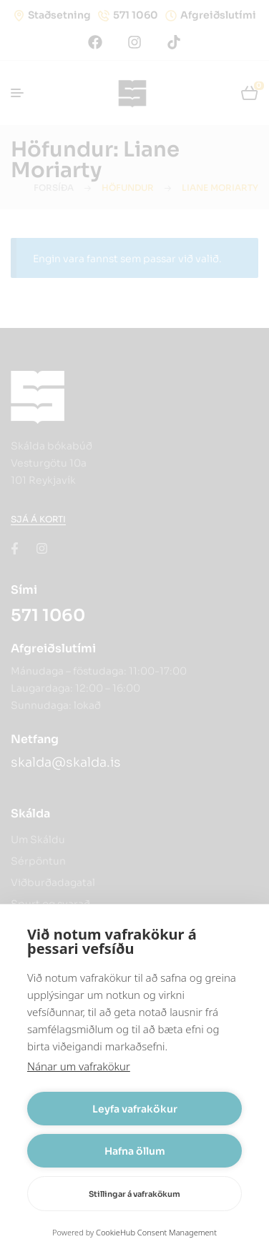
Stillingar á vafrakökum (134, 1194)
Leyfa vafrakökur (134, 1109)
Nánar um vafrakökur (78, 1066)
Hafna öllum (134, 1151)
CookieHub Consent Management (156, 1232)
